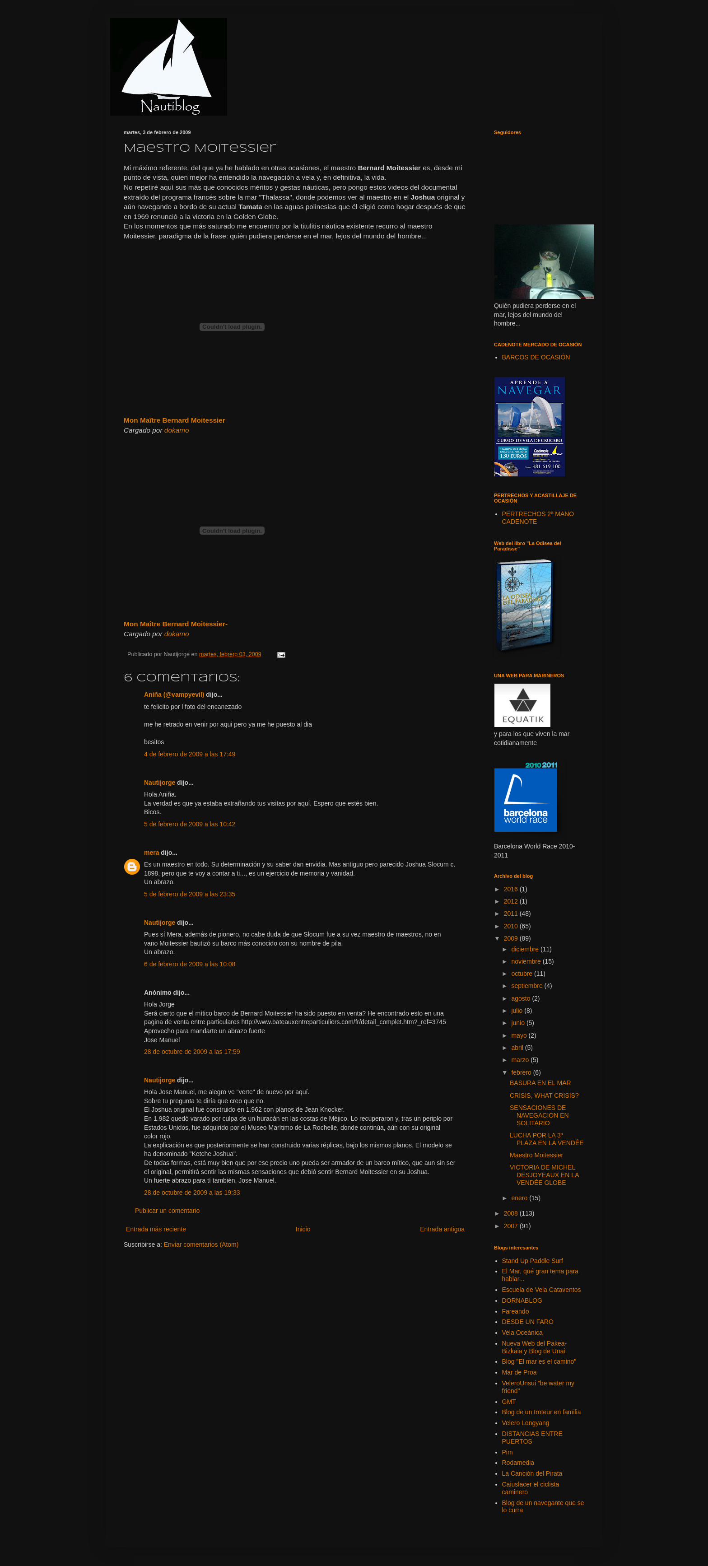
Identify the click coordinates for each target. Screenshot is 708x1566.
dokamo (176, 430)
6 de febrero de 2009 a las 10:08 (189, 964)
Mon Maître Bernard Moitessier (174, 420)
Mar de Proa (519, 1372)
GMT (509, 1401)
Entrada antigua (442, 1229)
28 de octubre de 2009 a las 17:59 (192, 1051)
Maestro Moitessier (536, 1155)
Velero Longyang (526, 1422)
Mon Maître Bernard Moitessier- (176, 624)
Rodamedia (518, 1462)
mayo (519, 1035)
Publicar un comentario (167, 1210)
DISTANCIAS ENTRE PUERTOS (532, 1437)
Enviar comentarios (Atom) (201, 1244)
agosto (521, 998)
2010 (512, 926)
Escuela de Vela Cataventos (541, 1289)
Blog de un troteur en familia (541, 1412)
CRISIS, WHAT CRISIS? (544, 1095)
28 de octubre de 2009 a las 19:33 (192, 1192)
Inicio (303, 1229)
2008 (512, 1213)
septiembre (527, 985)
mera (151, 852)
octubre (522, 973)
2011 (512, 913)
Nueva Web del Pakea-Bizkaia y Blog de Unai (534, 1347)
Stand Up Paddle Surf (532, 1260)
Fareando (515, 1311)
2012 (512, 901)
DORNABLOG (522, 1300)
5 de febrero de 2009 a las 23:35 (189, 894)
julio (517, 1010)
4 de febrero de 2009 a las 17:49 (189, 754)
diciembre (525, 949)
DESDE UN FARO (528, 1321)
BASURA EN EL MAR (540, 1082)
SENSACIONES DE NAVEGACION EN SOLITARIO (539, 1115)
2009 (512, 938)
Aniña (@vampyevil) (174, 694)
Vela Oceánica (522, 1332)
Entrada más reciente (156, 1229)
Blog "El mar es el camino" (539, 1361)
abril (518, 1047)
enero (520, 1198)
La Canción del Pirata (532, 1473)
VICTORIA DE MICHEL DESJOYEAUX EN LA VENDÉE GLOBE (544, 1175)
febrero (522, 1072)
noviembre (526, 961)
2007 (512, 1226)
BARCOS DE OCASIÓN (536, 357)
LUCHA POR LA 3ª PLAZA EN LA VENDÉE (547, 1139)
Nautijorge (159, 782)
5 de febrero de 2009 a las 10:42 (189, 824)
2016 (512, 889)
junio (518, 1022)
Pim (507, 1452)
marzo (521, 1059)
